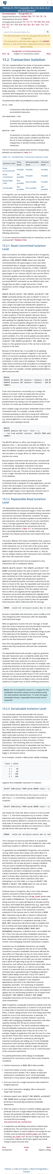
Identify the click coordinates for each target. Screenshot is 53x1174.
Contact (26, 1162)
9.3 (3, 24)
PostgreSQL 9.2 (25, 13)
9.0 (16, 24)
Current (23, 16)
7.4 (42, 24)
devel (25, 19)
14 (45, 16)
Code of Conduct (20, 1160)
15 (41, 16)
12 (27, 22)
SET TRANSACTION (19, 240)
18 (29, 16)
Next (49, 54)
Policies (8, 1160)
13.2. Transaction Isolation (23, 59)
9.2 (8, 24)
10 (35, 22)
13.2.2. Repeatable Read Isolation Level (24, 496)
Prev (4, 54)
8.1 (33, 24)
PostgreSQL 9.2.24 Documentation (26, 51)
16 (37, 16)
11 (31, 22)
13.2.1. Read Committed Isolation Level (24, 247)
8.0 (37, 24)
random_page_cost (33, 1125)
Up (8, 54)
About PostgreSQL (38, 1160)
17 (33, 16)
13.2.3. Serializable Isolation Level (24, 703)
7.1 (8, 27)
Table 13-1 (27, 152)
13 (24, 22)
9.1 (12, 24)
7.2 (3, 27)
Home (26, 1138)
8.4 (20, 24)
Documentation (9, 13)
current (46, 41)
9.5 (43, 22)
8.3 (25, 24)
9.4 (47, 22)
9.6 (39, 22)
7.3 (46, 24)
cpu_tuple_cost (18, 1127)
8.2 (29, 24)
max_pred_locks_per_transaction (17, 1113)
